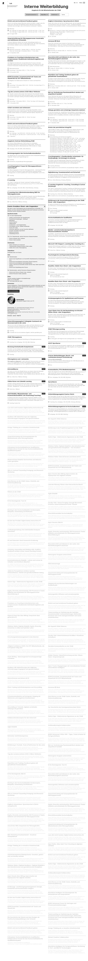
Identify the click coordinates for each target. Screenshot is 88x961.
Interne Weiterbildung (46, 6)
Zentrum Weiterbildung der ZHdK (64, 373)
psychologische (52, 258)
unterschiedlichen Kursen (26, 183)
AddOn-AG (12, 371)
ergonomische (62, 258)
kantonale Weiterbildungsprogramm (58, 362)
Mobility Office (74, 386)
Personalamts (81, 371)
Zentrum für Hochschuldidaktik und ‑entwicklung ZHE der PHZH (65, 408)
